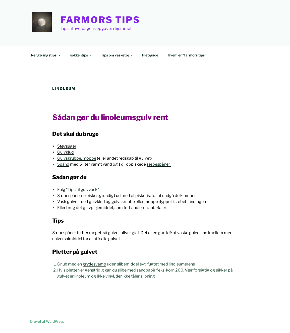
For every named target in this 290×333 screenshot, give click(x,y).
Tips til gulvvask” (83, 189)
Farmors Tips (100, 19)
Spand (63, 164)
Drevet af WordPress (47, 321)
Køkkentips (81, 55)
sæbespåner (159, 164)
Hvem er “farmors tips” (187, 55)
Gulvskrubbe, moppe (76, 158)
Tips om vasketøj (117, 55)
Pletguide (150, 55)
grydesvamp (94, 264)
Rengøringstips (46, 55)
